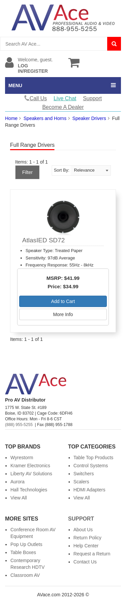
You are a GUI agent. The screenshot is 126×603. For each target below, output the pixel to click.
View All (18, 497)
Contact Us (85, 561)
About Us (83, 529)
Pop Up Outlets (26, 544)
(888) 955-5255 (19, 424)
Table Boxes (23, 552)
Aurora (17, 481)
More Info (63, 314)
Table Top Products (94, 457)
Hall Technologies (28, 489)
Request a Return (92, 553)
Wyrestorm (21, 457)
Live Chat (64, 98)
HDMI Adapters (90, 489)
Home (11, 118)
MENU (15, 85)
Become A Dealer (63, 107)
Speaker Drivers (89, 118)
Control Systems (91, 465)
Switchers (84, 473)
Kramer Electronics (30, 465)
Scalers (81, 481)
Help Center (86, 545)
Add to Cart (63, 301)
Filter (27, 172)
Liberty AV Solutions (31, 473)
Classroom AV (25, 575)
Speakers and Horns (45, 118)
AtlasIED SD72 (43, 240)
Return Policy (87, 537)
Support (92, 98)
